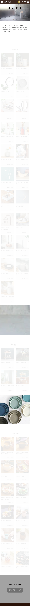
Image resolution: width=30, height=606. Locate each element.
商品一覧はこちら (15, 590)
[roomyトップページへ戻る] (6, 2)
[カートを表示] (25, 2)
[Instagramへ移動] (22, 2)
